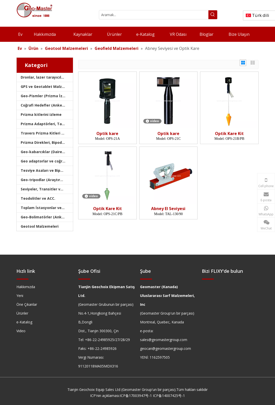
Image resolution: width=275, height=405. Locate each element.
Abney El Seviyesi (168, 208)
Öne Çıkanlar (26, 304)
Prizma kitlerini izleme (41, 114)
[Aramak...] (153, 14)
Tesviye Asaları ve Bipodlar (45, 170)
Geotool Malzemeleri (40, 226)
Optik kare (107, 133)
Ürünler (22, 313)
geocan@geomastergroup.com (165, 348)
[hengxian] (22, 278)
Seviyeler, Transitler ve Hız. (45, 189)
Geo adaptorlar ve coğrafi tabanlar (47, 161)
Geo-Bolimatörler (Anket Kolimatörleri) (47, 217)
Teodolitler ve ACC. (38, 198)
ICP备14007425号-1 (169, 395)
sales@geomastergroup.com (163, 339)
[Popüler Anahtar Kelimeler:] (212, 14)
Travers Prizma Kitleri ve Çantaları (47, 133)
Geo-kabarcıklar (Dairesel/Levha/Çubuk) (47, 151)
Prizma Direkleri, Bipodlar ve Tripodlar (47, 142)
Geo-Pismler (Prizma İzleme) (47, 95)
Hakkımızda (25, 286)
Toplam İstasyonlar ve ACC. (46, 207)
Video (20, 330)
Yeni (19, 295)
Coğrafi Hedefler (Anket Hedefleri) (47, 105)
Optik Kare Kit (229, 133)
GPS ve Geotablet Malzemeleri (47, 86)
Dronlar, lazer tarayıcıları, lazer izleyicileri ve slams (47, 77)
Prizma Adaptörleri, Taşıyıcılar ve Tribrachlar (47, 123)
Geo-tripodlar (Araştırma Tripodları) (47, 179)
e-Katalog (24, 322)
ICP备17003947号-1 (136, 395)
